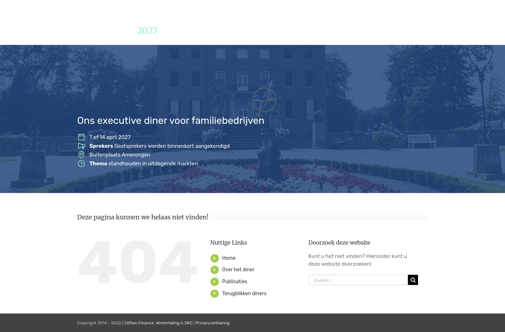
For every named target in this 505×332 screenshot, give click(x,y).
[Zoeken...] (358, 280)
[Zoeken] (413, 280)
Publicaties (234, 282)
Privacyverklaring (213, 322)
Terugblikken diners (244, 294)
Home (228, 258)
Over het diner (238, 270)
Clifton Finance (139, 322)
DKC (188, 322)
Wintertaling (168, 322)
